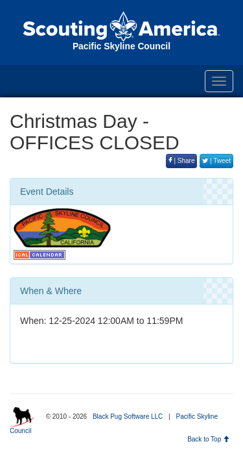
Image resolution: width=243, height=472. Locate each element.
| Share (181, 160)
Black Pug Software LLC (128, 416)
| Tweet (216, 160)
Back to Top (208, 439)
